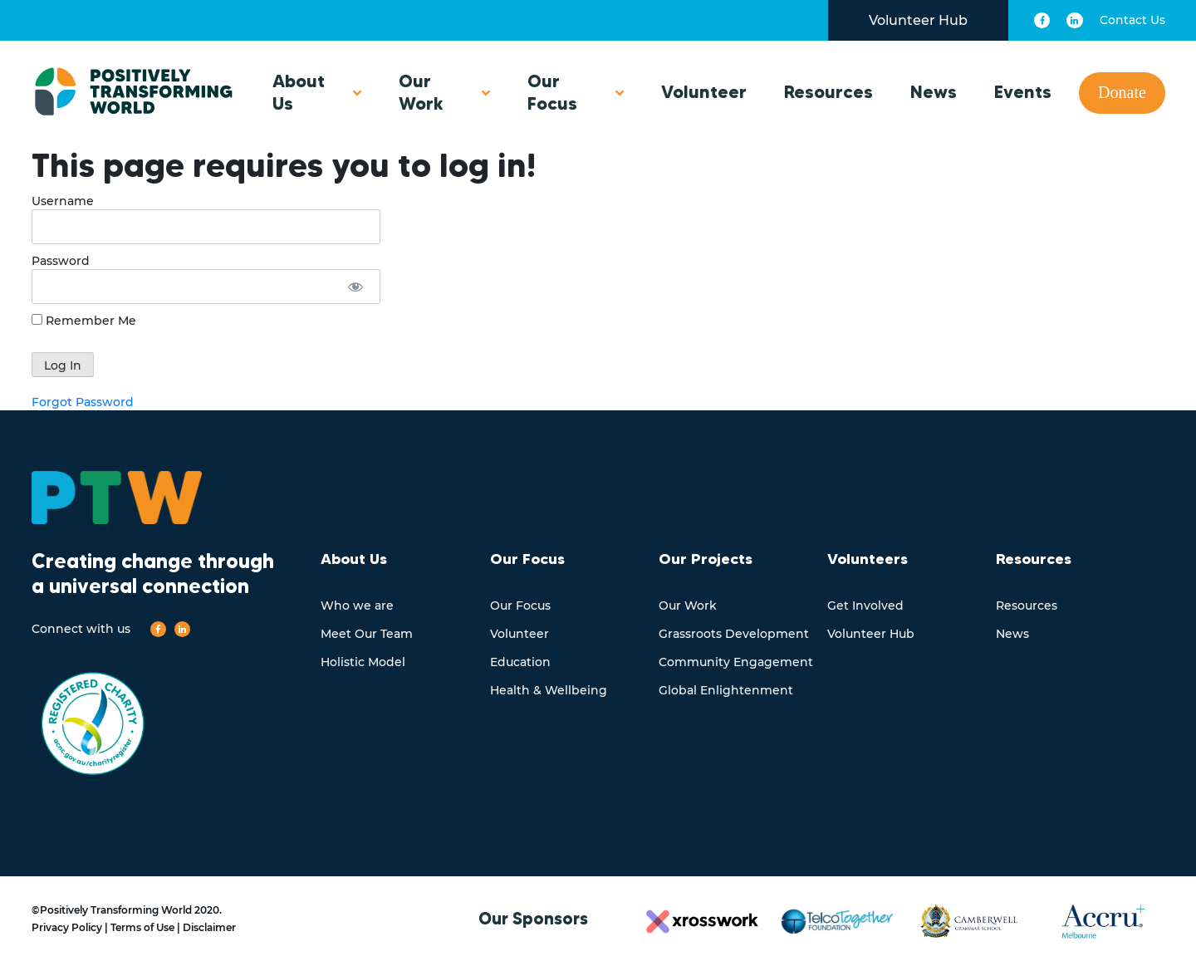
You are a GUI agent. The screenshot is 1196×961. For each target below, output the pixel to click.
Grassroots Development (734, 633)
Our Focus (552, 92)
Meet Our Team (367, 633)
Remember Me (84, 320)
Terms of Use (142, 927)
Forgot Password (83, 402)
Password (61, 260)
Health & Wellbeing (548, 690)
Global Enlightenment (726, 690)
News (933, 91)
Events (1022, 91)
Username (63, 201)
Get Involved (865, 605)
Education (520, 662)
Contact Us (1132, 19)
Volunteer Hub (918, 20)
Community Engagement (736, 662)
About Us (298, 92)
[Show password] (355, 286)
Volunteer (704, 91)
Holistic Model (363, 662)
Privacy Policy (67, 927)
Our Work (421, 92)
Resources (828, 91)
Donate (1122, 92)
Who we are (357, 605)
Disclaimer (209, 927)
